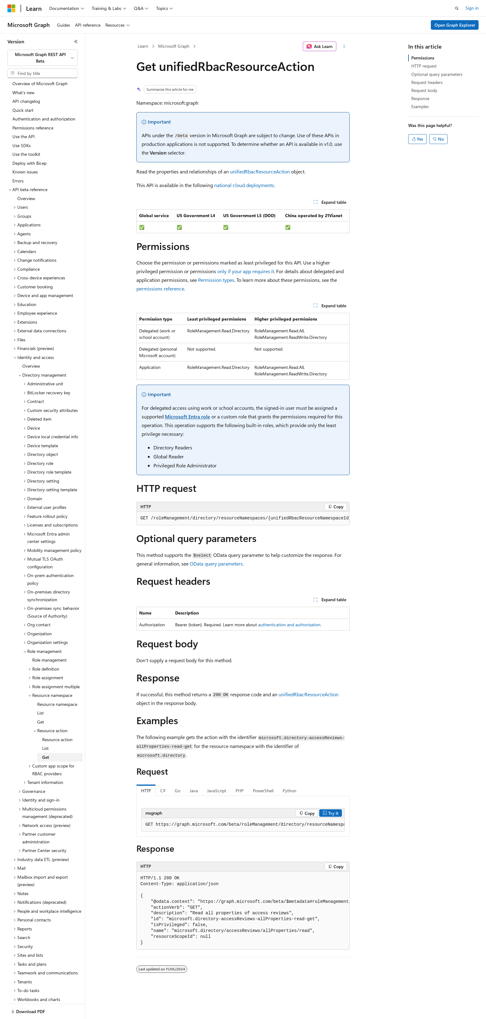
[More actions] (344, 46)
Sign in (472, 8)
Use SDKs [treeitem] (21, 124)
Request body (424, 90)
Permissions (422, 58)
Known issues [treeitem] (25, 150)
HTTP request (424, 66)
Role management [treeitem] (49, 638)
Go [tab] (177, 791)
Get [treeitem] (40, 700)
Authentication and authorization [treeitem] (43, 97)
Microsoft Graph (173, 46)
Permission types (216, 280)
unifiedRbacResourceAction (260, 171)
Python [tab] (289, 791)
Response (420, 98)
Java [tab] (194, 791)
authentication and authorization (289, 625)
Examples (420, 106)
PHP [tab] (240, 791)
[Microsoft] (11, 8)
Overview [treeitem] (26, 177)
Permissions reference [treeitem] (32, 106)
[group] (243, 518)
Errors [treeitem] (18, 159)
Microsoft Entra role (187, 416)
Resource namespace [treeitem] (57, 683)
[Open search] (457, 8)
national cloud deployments (244, 185)
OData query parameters (216, 563)
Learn (143, 46)
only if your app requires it (245, 271)
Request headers (427, 82)
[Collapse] (75, 41)
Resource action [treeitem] (57, 718)
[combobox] (42, 58)
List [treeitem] (40, 691)
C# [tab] (163, 791)
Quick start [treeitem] (22, 89)
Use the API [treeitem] (23, 115)
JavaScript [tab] (216, 791)
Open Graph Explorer (455, 25)
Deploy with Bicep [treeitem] (29, 142)
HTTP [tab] (146, 791)
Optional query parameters (436, 74)
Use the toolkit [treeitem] (26, 133)
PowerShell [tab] (263, 791)
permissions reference (160, 288)
